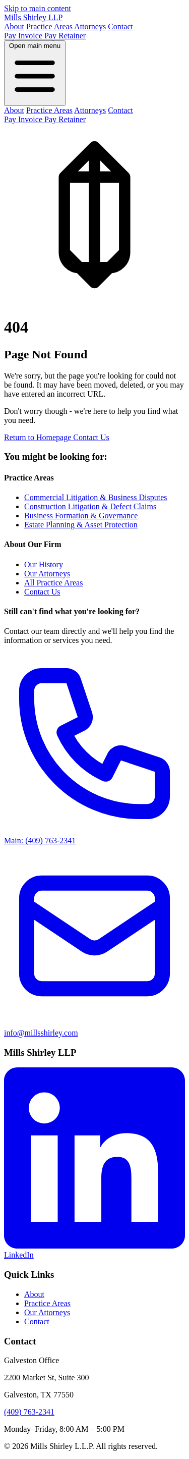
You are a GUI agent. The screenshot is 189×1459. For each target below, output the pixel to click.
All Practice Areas (53, 582)
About (14, 26)
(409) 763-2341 (29, 1412)
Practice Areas (49, 26)
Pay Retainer (65, 35)
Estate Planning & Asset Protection (81, 524)
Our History (43, 564)
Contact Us (91, 437)
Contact (120, 26)
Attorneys (90, 26)
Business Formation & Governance (81, 515)
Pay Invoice (24, 35)
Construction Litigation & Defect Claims (90, 506)
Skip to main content (37, 8)
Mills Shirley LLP (33, 17)
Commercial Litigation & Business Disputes (95, 497)
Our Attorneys (47, 573)
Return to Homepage (38, 437)
